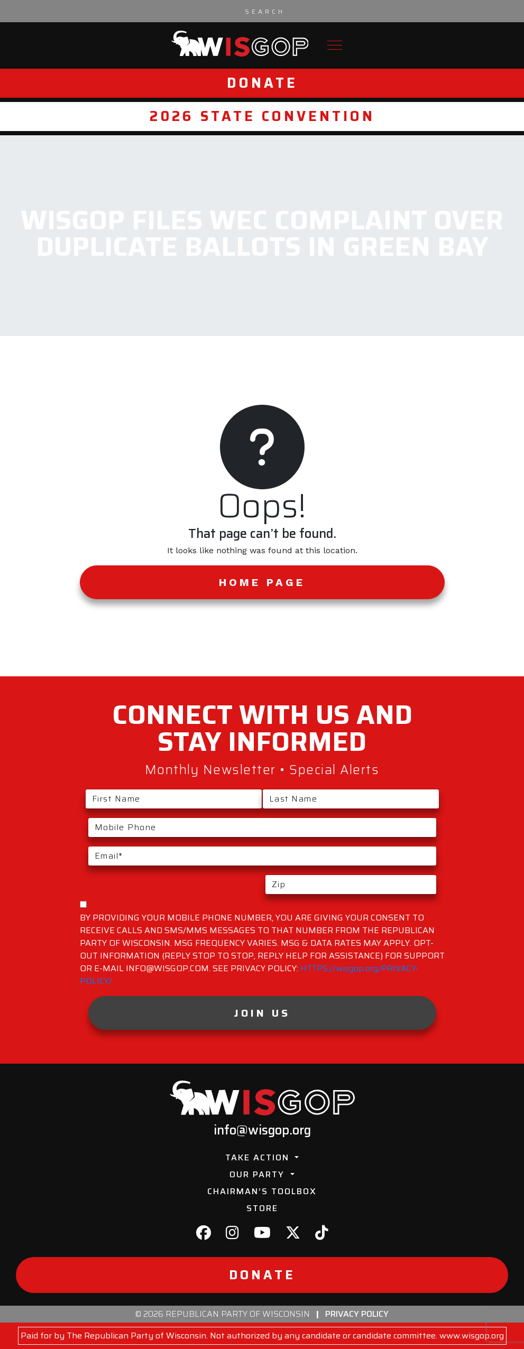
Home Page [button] (262, 582)
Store (262, 1208)
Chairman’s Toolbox (262, 1191)
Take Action (258, 1157)
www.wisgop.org (471, 1335)
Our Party (258, 1174)
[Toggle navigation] (335, 45)
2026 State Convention (262, 116)
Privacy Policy (357, 1313)
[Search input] (264, 11)
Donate (262, 83)
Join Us (262, 1012)
